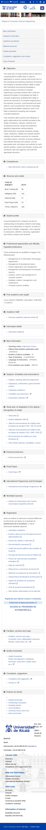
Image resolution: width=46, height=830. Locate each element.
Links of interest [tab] (9, 61)
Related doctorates (15, 700)
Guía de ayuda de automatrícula (20, 587)
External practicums (15, 457)
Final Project (13, 472)
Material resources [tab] (10, 46)
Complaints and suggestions (18, 679)
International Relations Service (17, 781)
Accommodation (14, 708)
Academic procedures (11, 41)
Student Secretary (12, 779)
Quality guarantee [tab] (9, 51)
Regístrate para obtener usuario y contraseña (23, 599)
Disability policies (14, 705)
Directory (9, 759)
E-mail (7, 798)
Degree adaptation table (17, 419)
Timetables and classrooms (18, 394)
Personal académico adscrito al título (22, 317)
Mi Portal (8, 790)
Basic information (9, 31)
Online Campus (11, 796)
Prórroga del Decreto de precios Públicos (23, 555)
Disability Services (12, 813)
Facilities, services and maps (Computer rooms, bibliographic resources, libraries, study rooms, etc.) (24, 639)
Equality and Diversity (14, 816)
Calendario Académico (16, 390)
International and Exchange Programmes (23, 487)
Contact (8, 761)
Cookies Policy (35, 827)
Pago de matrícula (15, 565)
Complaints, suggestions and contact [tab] (16, 56)
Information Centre (12, 776)
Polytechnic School (29, 346)
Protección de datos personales (22, 603)
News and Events (14, 713)
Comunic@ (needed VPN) (15, 801)
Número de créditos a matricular (20, 541)
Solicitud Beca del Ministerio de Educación (24, 577)
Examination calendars (16, 398)
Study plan (12, 416)
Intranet (8, 793)
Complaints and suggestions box (18, 767)
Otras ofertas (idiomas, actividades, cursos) (24, 443)
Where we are (10, 764)
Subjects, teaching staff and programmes (23, 380)
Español (14, 2)
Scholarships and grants (17, 703)
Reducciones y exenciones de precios (22, 569)
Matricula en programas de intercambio (23, 573)
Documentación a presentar (18, 544)
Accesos (5, 2)
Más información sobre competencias (22, 167)
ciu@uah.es (31, 746)
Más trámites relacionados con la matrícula (24, 591)
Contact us (12, 683)
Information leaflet (15, 332)
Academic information (11, 36)
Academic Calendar (13, 804)
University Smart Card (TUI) (18, 711)
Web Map (25, 827)
